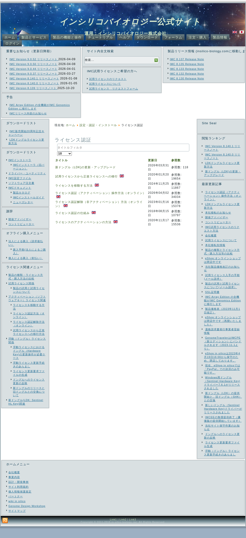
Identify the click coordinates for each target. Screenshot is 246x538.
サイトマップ (17, 522)
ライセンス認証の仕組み (73, 213)
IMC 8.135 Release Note (187, 64)
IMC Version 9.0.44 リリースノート (33, 68)
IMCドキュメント (19, 187)
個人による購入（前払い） (25, 258)
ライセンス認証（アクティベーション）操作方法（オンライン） (100, 193)
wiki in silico (16, 512)
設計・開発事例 (18, 493)
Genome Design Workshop (26, 517)
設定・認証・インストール (98, 125)
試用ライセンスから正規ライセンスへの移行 (87, 176)
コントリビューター (21, 224)
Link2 (123, 531)
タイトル (61, 160)
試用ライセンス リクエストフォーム (113, 88)
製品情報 (220, 37)
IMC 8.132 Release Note (187, 73)
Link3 (132, 531)
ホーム (9, 37)
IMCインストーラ (19, 160)
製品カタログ (21, 192)
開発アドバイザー (19, 219)
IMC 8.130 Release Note (187, 78)
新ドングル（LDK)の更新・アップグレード (85, 167)
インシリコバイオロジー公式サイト (130, 21)
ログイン (12, 43)
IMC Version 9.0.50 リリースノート (33, 64)
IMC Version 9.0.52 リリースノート (33, 59)
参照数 (176, 160)
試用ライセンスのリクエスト (108, 79)
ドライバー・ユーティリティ (27, 173)
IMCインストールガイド (28, 197)
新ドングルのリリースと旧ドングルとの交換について (29, 392)
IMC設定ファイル (19, 178)
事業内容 (14, 488)
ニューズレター (23, 202)
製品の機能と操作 (67, 37)
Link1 (113, 531)
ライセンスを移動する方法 (74, 185)
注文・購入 (198, 37)
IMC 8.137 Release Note (187, 59)
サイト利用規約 (18, 498)
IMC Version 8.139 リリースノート (33, 88)
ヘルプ (124, 37)
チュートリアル (100, 37)
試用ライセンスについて (105, 83)
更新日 (152, 160)
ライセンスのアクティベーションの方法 (83, 222)
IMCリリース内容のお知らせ (28, 113)
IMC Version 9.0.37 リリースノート (33, 73)
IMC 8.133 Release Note (187, 68)
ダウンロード (147, 37)
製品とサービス (34, 37)
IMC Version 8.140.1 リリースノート (34, 78)
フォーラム (173, 37)
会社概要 (14, 483)
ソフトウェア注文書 (21, 182)
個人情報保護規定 (19, 502)
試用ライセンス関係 (21, 283)
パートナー (15, 507)
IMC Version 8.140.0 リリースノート (34, 83)
